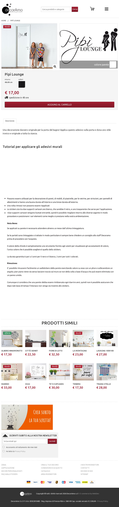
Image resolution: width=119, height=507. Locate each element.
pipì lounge (15, 20)
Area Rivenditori (48, 474)
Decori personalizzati (11, 471)
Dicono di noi (87, 471)
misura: (7, 79)
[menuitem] (3, 20)
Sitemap (84, 474)
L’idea (3, 465)
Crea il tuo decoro (50, 465)
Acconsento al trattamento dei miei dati (21, 447)
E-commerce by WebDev (89, 493)
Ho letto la (15, 451)
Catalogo (45, 471)
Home (3, 20)
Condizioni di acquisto (51, 468)
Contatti (85, 468)
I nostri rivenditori (90, 465)
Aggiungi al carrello (60, 104)
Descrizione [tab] (9, 121)
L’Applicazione (7, 468)
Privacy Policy (20, 451)
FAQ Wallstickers (9, 474)
